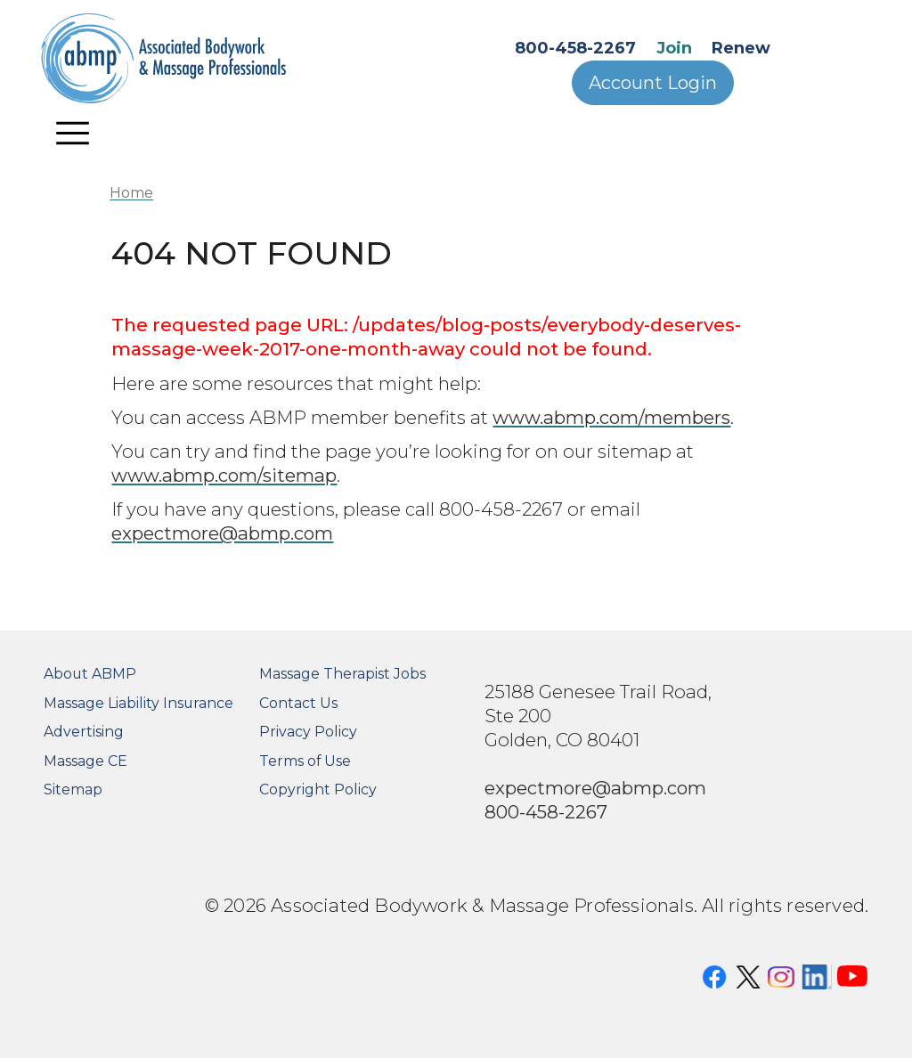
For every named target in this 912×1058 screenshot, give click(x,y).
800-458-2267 (575, 48)
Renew (741, 48)
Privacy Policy (308, 731)
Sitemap (73, 789)
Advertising (84, 731)
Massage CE (85, 761)
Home (131, 192)
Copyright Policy (318, 789)
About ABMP (90, 673)
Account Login (653, 83)
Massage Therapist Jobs (342, 673)
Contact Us (298, 703)
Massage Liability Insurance (138, 703)
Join (674, 48)
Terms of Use (305, 761)
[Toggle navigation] (73, 133)
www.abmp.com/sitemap (224, 475)
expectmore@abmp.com (222, 533)
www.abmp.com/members (611, 417)
